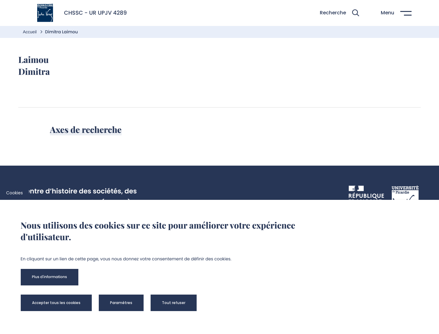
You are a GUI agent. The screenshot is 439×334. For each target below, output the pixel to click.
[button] (339, 13)
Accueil (30, 31)
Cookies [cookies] (14, 193)
